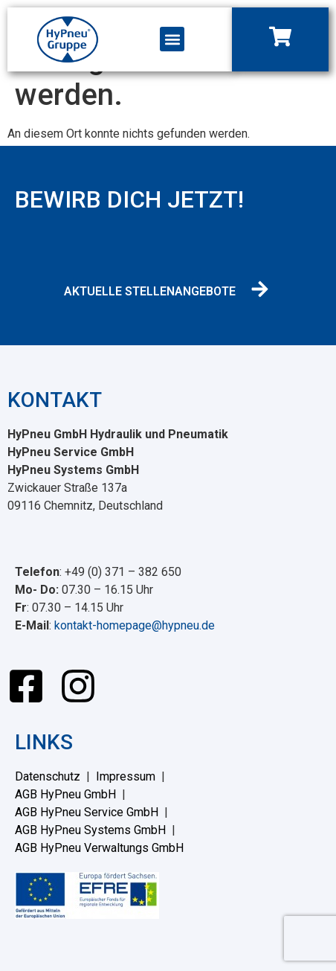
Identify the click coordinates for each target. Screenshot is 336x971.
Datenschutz (47, 776)
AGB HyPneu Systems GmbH (90, 830)
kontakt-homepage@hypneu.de (134, 625)
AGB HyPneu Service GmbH (86, 812)
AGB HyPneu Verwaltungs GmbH (99, 848)
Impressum (125, 776)
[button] (172, 39)
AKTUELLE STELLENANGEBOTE (150, 291)
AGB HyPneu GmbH (65, 794)
